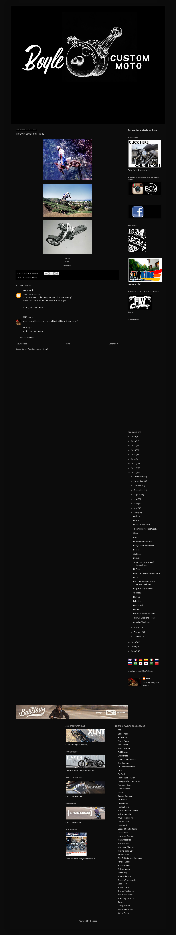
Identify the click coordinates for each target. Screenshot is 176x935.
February (138, 632)
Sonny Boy (122, 873)
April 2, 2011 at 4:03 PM (33, 307)
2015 (133, 455)
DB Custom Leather (126, 767)
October (138, 486)
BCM (25, 317)
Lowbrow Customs (126, 836)
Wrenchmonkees (125, 909)
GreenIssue (123, 803)
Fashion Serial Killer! (126, 778)
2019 (133, 437)
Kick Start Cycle (124, 814)
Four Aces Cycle (125, 785)
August (137, 495)
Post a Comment (27, 338)
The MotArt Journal (126, 891)
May (136, 508)
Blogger (93, 921)
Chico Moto (123, 756)
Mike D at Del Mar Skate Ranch (146, 573)
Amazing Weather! (141, 622)
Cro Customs (123, 763)
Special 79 (122, 884)
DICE (120, 770)
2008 (133, 651)
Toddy (120, 902)
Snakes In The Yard (141, 525)
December (138, 477)
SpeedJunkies (124, 887)
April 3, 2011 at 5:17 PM (33, 331)
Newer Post (22, 344)
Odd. (135, 533)
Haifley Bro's (123, 807)
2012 (133, 468)
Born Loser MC (124, 748)
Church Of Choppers (127, 759)
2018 (133, 441)
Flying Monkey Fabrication (129, 781)
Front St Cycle (124, 789)
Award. (136, 537)
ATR (119, 730)
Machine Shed (124, 844)
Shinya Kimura (124, 865)
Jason (25, 290)
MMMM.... (137, 558)
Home (67, 344)
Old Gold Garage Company (130, 858)
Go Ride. (137, 554)
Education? (138, 605)
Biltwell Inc (122, 738)
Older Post (113, 344)
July (135, 499)
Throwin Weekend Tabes (144, 618)
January (137, 637)
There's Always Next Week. (145, 529)
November (139, 481)
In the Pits (137, 601)
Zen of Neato (123, 913)
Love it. (136, 520)
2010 (133, 642)
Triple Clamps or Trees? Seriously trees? (143, 563)
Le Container (123, 822)
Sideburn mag (124, 869)
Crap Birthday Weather (143, 588)
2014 (133, 459)
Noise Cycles (123, 854)
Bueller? (136, 550)
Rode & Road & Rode (142, 541)
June (136, 504)
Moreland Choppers (126, 847)
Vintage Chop (124, 906)
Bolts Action (123, 745)
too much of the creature (144, 614)
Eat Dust (121, 774)
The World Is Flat (125, 895)
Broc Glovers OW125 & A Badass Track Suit (144, 583)
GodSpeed (122, 800)
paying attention (30, 278)
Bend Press (123, 734)
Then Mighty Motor (126, 898)
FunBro (121, 792)
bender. (136, 610)
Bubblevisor (123, 752)
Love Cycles (123, 833)
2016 (133, 450)
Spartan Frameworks (127, 880)
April (136, 513)
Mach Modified (124, 840)
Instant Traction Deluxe (128, 811)
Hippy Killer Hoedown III (143, 546)
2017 (133, 446)
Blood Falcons (124, 741)
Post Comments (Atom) (38, 349)
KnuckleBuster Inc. (126, 818)
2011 (133, 473)
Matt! (135, 578)
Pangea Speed (124, 862)
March (137, 628)
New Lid (136, 597)
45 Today (137, 593)
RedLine (136, 516)
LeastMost (122, 825)
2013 (133, 464)
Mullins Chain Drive (126, 851)
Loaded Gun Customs (127, 829)
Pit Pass (136, 569)
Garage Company (125, 796)
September (139, 490)
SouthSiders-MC (125, 876)
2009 (133, 647)
